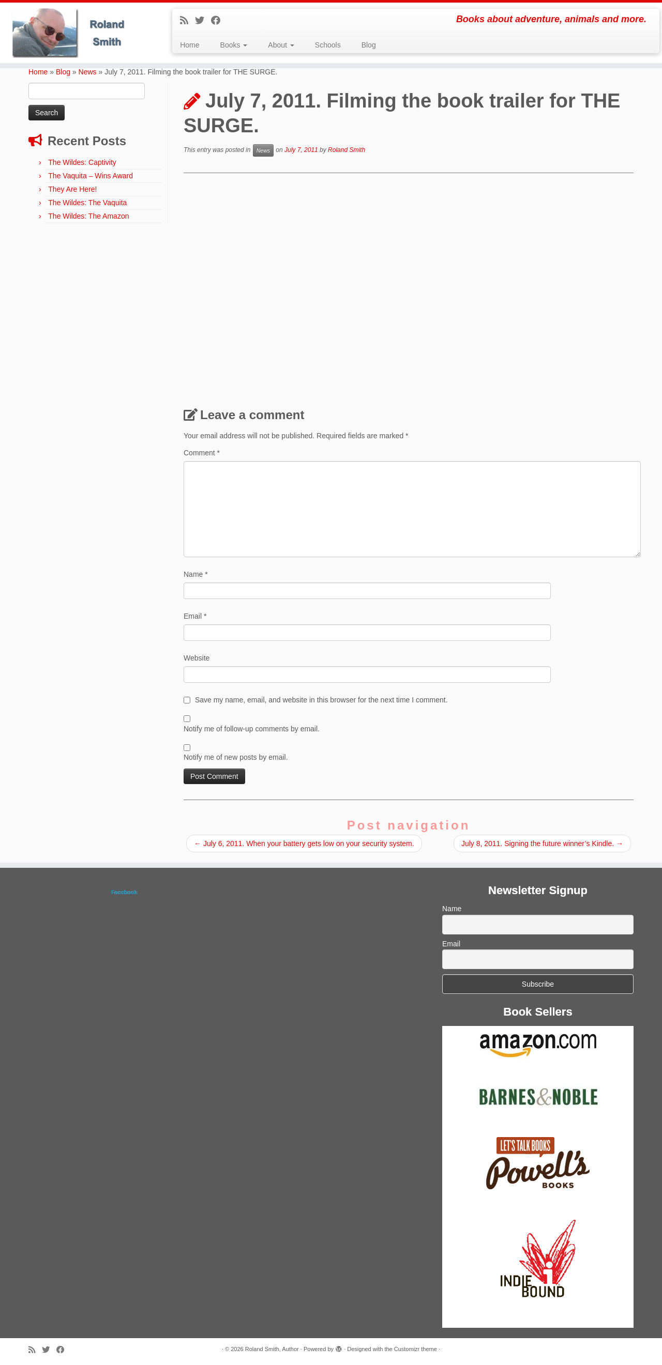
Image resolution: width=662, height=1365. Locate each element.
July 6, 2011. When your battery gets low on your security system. (304, 843)
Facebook (124, 892)
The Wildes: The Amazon (88, 216)
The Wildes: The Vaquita (87, 202)
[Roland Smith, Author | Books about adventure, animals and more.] (76, 33)
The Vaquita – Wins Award (90, 176)
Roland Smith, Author (272, 1349)
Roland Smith (346, 150)
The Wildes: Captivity (82, 162)
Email (195, 616)
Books (234, 45)
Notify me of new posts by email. (236, 757)
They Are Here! (72, 189)
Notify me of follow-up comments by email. (252, 729)
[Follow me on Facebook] (219, 21)
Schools (328, 45)
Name (196, 574)
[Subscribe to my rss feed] (187, 21)
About (281, 45)
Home (189, 45)
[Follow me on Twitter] (203, 21)
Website (196, 658)
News (88, 72)
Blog (369, 45)
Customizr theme (415, 1349)
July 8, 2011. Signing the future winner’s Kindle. (542, 843)
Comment (202, 453)
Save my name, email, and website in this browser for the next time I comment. (321, 700)
